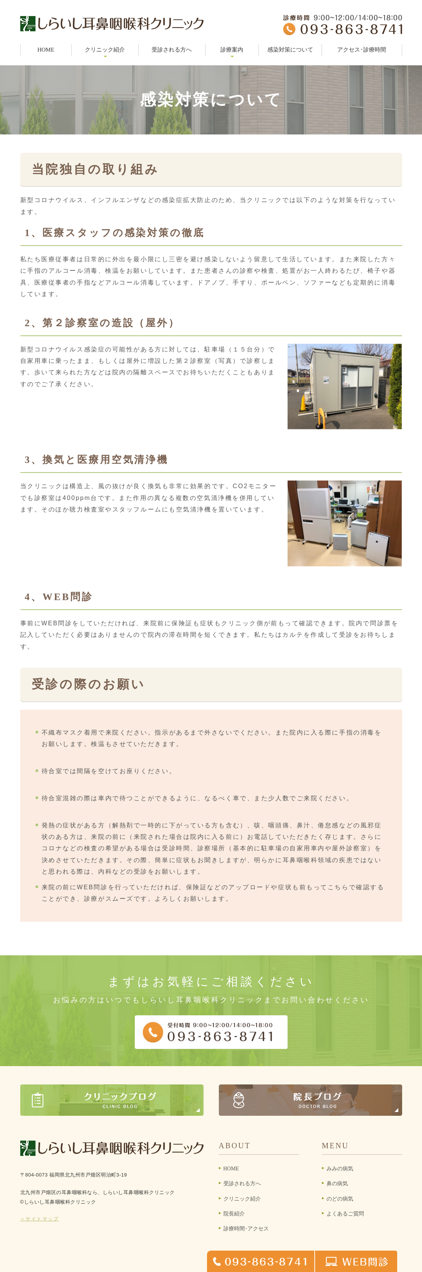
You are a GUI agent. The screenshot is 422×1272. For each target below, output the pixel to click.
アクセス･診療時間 (361, 50)
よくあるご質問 (345, 1214)
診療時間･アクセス (246, 1229)
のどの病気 (340, 1199)
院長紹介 (234, 1214)
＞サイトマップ (39, 1219)
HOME (45, 50)
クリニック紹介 (242, 1199)
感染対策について (290, 50)
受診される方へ (172, 50)
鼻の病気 (337, 1183)
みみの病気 (340, 1169)
